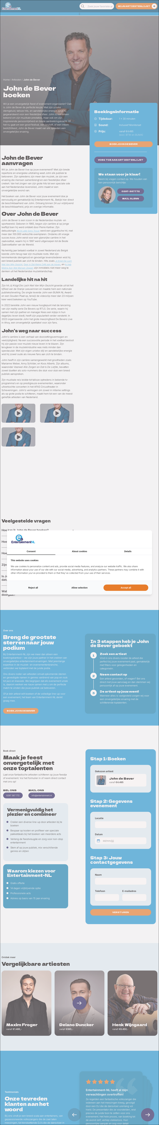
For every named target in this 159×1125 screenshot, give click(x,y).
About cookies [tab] (79, 551)
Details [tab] (128, 551)
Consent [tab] (31, 551)
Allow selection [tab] (79, 587)
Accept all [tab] (126, 587)
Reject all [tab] (33, 587)
